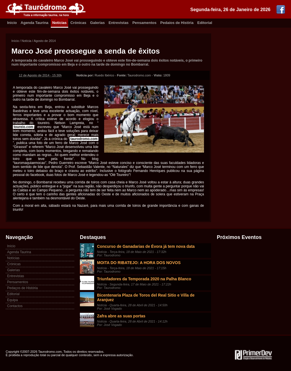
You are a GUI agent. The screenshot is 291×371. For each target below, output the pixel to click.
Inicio (12, 23)
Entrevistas (119, 23)
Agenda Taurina (34, 23)
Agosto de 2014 (45, 40)
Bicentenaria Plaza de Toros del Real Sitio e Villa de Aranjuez (146, 297)
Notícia (26, 40)
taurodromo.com (84, 139)
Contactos (15, 306)
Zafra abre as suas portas (121, 316)
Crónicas (78, 23)
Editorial (204, 23)
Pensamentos (144, 23)
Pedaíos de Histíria (176, 23)
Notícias (59, 23)
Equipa (12, 300)
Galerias (97, 23)
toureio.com (23, 127)
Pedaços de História (22, 288)
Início (15, 40)
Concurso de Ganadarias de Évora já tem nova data (146, 246)
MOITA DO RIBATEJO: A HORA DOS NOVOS (139, 262)
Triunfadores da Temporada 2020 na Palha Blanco (144, 279)
